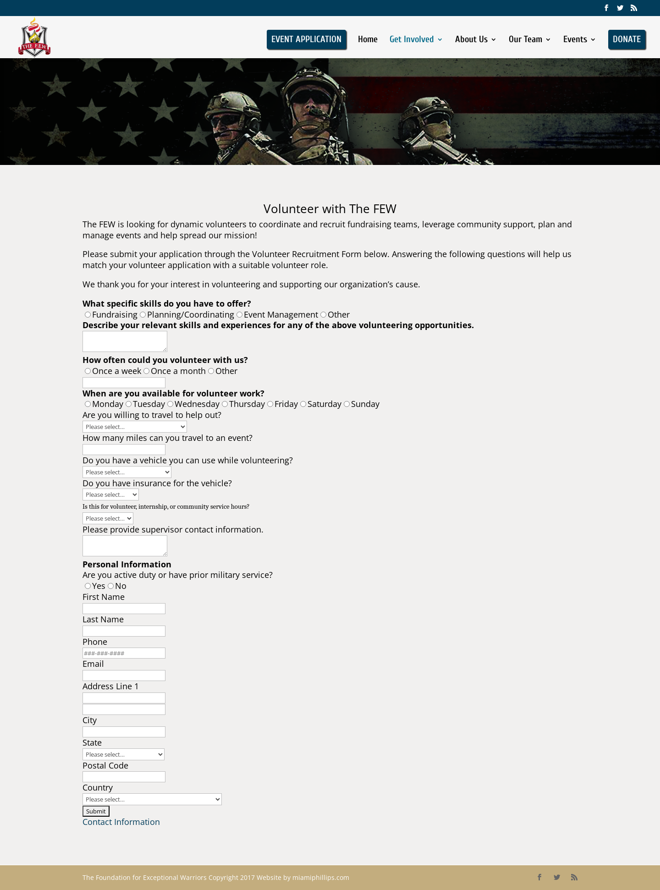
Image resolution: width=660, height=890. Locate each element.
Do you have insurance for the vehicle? (157, 483)
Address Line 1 (110, 686)
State (92, 742)
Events (575, 40)
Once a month (178, 370)
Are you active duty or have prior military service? (177, 574)
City (89, 719)
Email (93, 663)
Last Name (103, 619)
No (120, 585)
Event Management (281, 314)
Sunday (365, 403)
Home (368, 40)
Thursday (247, 403)
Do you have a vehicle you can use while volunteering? (187, 460)
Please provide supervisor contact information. (173, 529)
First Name (104, 596)
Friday (286, 403)
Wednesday (197, 403)
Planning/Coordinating (190, 314)
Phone (94, 641)
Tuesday (149, 403)
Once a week (116, 370)
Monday (107, 403)
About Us (471, 40)
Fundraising (115, 314)
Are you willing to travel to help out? (153, 414)
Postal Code (105, 765)
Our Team (525, 40)
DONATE (627, 39)
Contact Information (121, 821)
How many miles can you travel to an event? (167, 437)
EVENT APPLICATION (306, 39)
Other (339, 314)
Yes (98, 585)
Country (97, 787)
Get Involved (412, 40)
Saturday (324, 403)
